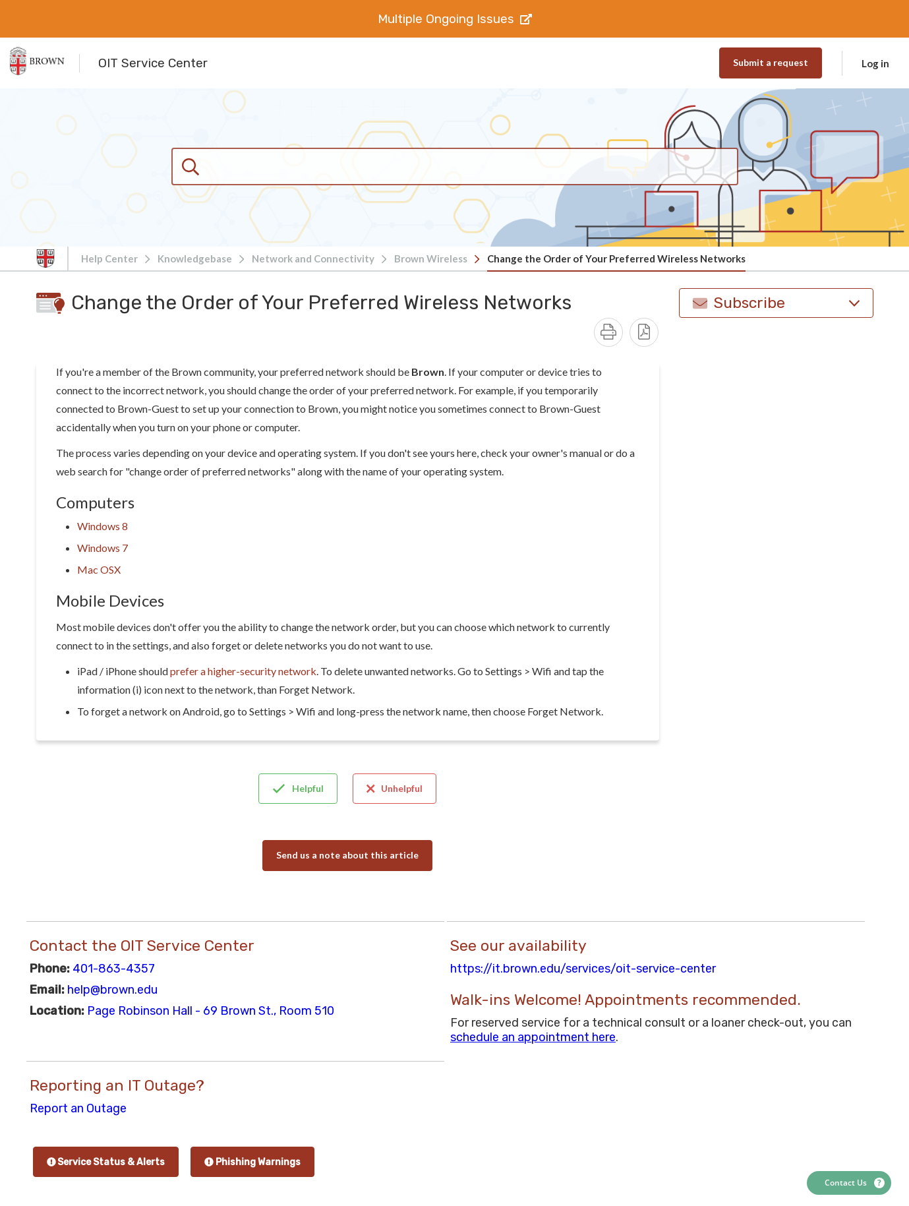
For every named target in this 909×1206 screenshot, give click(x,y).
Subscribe (776, 303)
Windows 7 (102, 547)
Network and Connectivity (313, 258)
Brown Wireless (430, 258)
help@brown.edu (112, 989)
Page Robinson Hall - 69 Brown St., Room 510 (210, 1011)
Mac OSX (99, 569)
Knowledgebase (195, 258)
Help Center (109, 258)
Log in (875, 63)
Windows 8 (102, 526)
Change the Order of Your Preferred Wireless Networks (616, 258)
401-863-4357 (114, 968)
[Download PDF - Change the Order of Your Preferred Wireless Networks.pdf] (644, 332)
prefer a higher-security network (243, 671)
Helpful (298, 788)
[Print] (608, 332)
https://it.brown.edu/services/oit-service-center (583, 968)
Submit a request (770, 62)
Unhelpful (395, 788)
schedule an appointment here (533, 1037)
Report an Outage (78, 1108)
